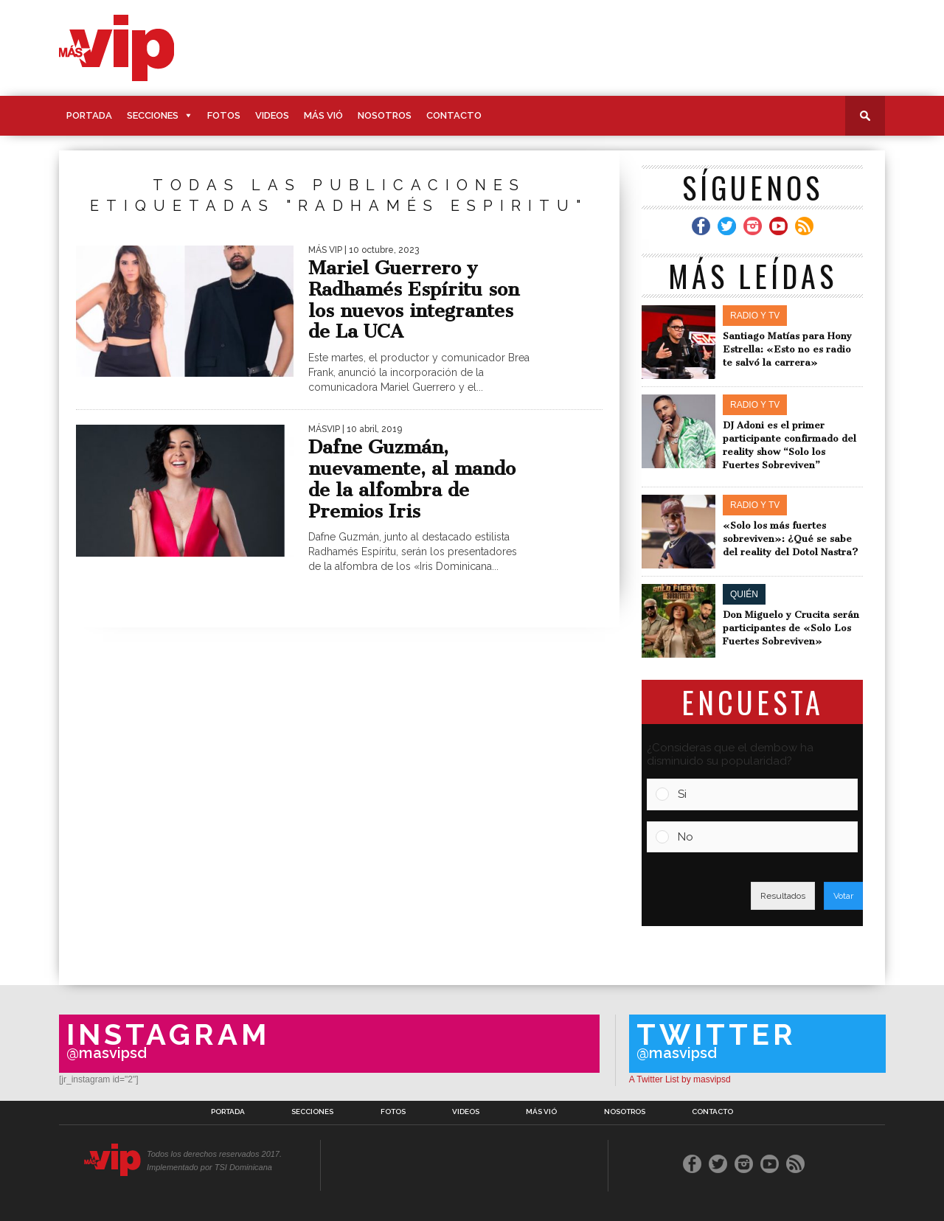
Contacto (454, 115)
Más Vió (323, 115)
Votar (843, 896)
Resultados (782, 896)
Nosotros (385, 115)
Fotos (223, 115)
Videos (272, 115)
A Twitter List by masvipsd (680, 1079)
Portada (89, 115)
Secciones (152, 115)
